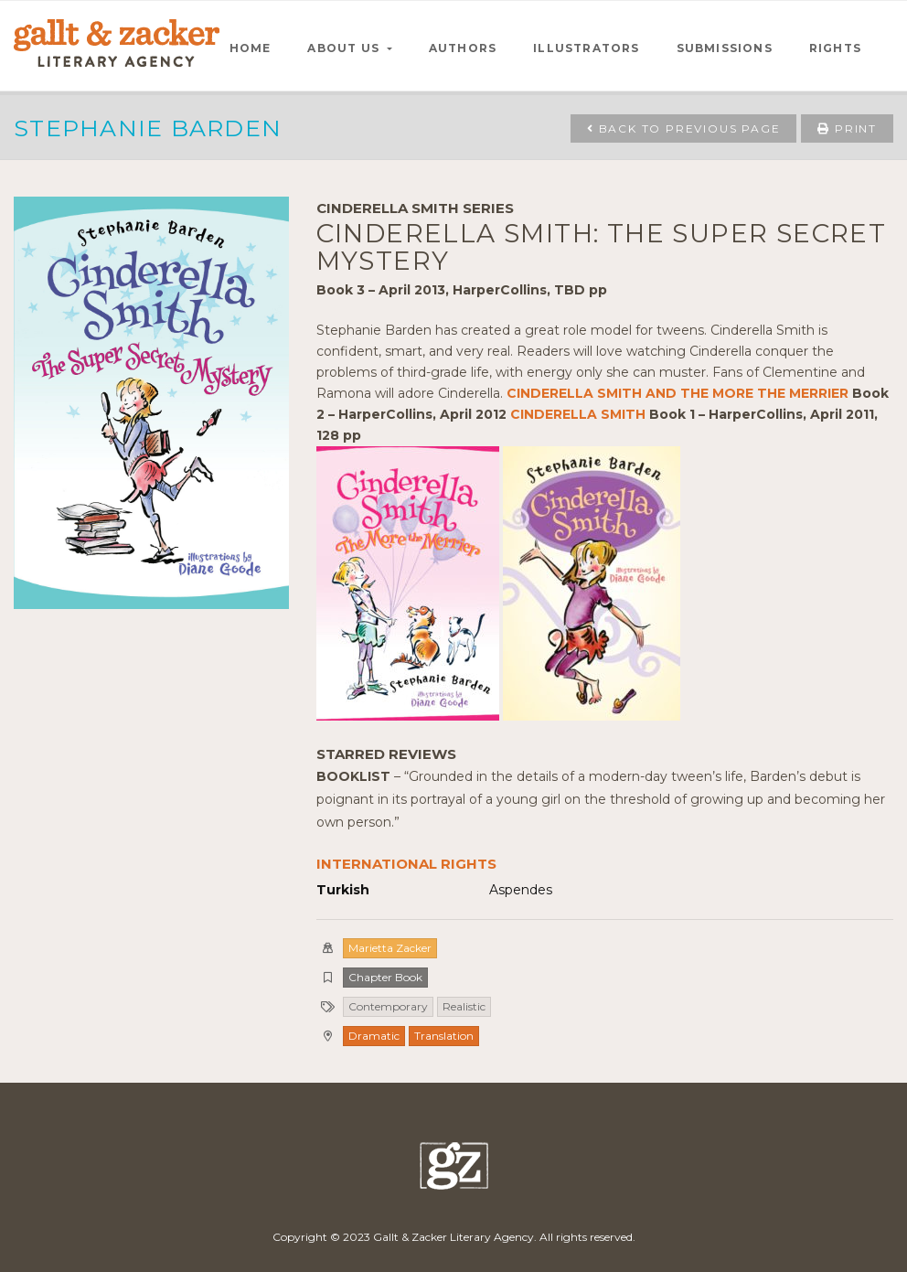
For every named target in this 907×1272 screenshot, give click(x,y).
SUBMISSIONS (725, 48)
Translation (444, 1035)
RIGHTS (835, 48)
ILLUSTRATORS (586, 48)
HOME (250, 48)
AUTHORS (462, 48)
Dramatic (374, 1035)
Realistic (464, 1006)
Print (847, 128)
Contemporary (388, 1006)
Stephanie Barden (148, 128)
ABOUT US (345, 48)
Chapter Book (385, 977)
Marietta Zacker (390, 948)
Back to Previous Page (683, 128)
